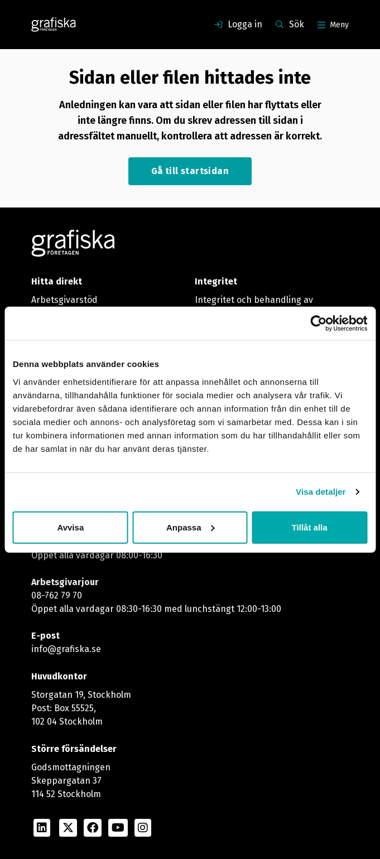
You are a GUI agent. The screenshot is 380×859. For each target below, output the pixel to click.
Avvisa (70, 527)
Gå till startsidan (190, 171)
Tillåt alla (310, 527)
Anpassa (190, 527)
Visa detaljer (320, 491)
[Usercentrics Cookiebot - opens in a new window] (318, 323)
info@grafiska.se (66, 649)
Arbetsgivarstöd (64, 300)
